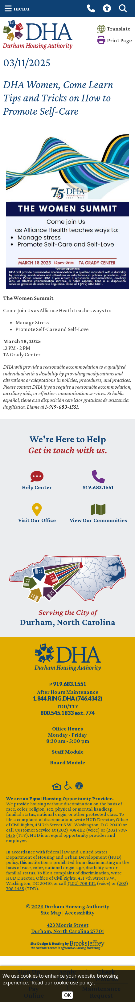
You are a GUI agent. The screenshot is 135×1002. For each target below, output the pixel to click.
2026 (37, 906)
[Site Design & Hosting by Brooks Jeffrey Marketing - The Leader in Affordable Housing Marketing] (67, 945)
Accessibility (80, 913)
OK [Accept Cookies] (67, 995)
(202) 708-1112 (71, 829)
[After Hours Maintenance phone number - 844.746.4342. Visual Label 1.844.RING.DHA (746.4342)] (67, 698)
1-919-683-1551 (61, 407)
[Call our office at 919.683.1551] (92, 8)
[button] (16, 8)
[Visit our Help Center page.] (37, 480)
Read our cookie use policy (62, 982)
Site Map (51, 913)
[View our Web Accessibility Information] (108, 8)
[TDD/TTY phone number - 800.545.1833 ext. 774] (67, 713)
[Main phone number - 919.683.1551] (98, 480)
